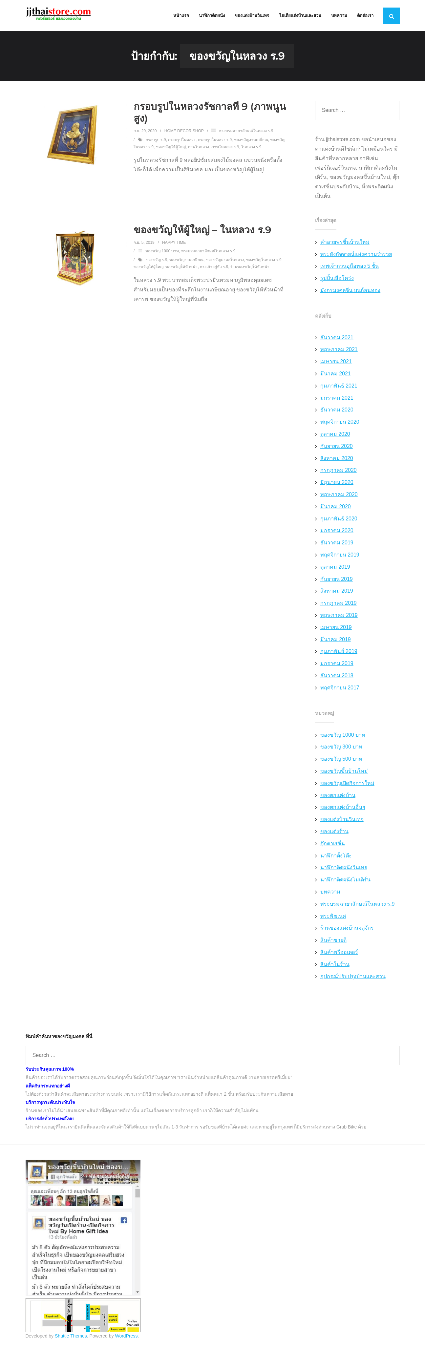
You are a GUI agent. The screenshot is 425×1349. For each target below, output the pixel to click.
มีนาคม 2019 (335, 641)
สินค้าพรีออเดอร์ (339, 954)
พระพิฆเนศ (333, 918)
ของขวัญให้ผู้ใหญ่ (171, 149)
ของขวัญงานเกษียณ (251, 142)
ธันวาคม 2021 (336, 340)
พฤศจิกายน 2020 (339, 424)
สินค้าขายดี (333, 942)
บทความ (330, 894)
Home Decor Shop (184, 133)
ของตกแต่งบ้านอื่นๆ (342, 809)
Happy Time (174, 244)
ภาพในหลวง (198, 149)
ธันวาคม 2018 (336, 678)
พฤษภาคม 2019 (339, 617)
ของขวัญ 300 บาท (341, 749)
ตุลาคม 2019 (335, 569)
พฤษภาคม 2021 (339, 351)
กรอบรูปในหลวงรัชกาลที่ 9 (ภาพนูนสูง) (210, 115)
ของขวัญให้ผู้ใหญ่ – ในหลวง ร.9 (202, 232)
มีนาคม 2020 (335, 509)
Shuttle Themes (71, 1337)
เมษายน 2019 (336, 629)
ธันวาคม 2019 (336, 545)
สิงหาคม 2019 (336, 593)
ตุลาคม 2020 (335, 436)
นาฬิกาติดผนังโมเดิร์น (345, 882)
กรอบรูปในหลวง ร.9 (215, 142)
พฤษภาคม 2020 (339, 496)
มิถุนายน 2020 (336, 484)
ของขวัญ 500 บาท (341, 761)
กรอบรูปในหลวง (182, 142)
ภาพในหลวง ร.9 (225, 149)
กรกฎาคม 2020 (338, 472)
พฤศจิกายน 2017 (339, 690)
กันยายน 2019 (336, 581)
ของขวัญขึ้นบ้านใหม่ (344, 773)
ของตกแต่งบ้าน (337, 797)
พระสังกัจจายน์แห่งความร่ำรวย (356, 256)
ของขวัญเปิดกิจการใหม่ (347, 785)
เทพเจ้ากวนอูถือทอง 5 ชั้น (349, 268)
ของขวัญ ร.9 (156, 262)
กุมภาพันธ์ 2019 (338, 653)
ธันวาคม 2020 (336, 412)
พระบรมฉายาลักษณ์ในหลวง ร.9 (246, 133)
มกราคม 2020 (336, 533)
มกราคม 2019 (336, 665)
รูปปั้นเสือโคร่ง (337, 280)
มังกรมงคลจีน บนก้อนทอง (350, 292)
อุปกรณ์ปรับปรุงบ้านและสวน (353, 978)
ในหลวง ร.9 (251, 149)
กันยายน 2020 (336, 448)
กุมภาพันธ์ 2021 (338, 388)
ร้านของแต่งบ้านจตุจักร (347, 930)
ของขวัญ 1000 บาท (162, 253)
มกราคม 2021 (336, 400)
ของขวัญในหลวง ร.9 (263, 262)
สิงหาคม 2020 (336, 460)
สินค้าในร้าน (335, 966)
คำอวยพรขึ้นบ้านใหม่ (345, 244)
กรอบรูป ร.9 (156, 142)
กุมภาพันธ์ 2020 (338, 521)
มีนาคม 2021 (335, 376)
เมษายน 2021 (336, 364)
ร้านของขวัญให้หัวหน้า (249, 269)
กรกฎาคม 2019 (338, 605)
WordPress (126, 1337)
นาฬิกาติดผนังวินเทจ (343, 870)
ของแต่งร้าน (334, 833)
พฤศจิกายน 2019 (339, 557)
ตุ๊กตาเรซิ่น (332, 846)
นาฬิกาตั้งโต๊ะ (336, 857)
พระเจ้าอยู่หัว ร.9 (214, 269)
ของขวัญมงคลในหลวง (225, 262)
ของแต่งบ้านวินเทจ (342, 821)
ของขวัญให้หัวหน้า (181, 269)
